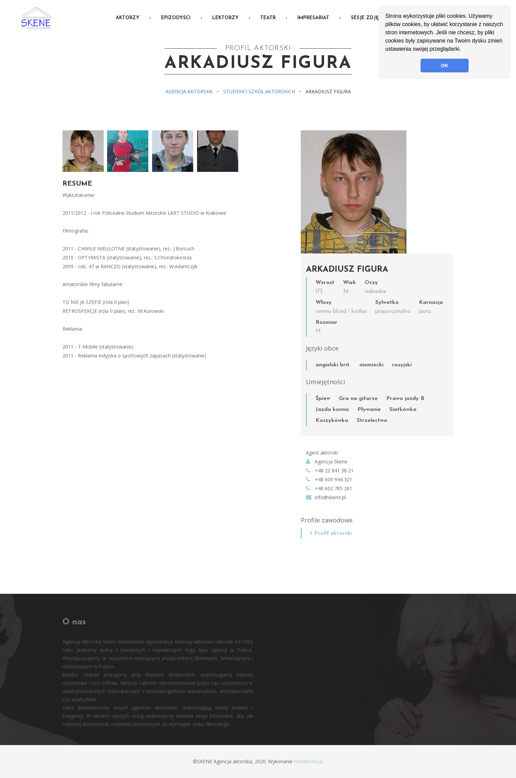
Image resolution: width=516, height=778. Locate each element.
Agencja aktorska (189, 91)
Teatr (268, 18)
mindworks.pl (308, 761)
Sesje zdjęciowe (373, 18)
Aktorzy (127, 18)
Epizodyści (176, 18)
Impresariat (313, 18)
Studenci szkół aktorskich (259, 91)
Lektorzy (225, 18)
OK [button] (444, 65)
